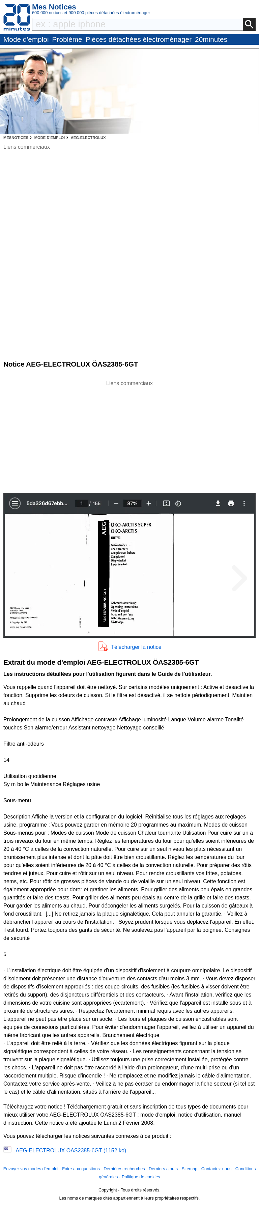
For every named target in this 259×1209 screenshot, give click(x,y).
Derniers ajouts (163, 1168)
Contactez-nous (216, 1168)
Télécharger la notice (136, 647)
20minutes (211, 39)
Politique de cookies (141, 1176)
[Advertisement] (129, 434)
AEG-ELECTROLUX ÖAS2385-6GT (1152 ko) (71, 1150)
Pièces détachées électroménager (139, 39)
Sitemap (189, 1168)
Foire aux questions (81, 1168)
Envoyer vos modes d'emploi (30, 1168)
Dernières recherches (124, 1168)
